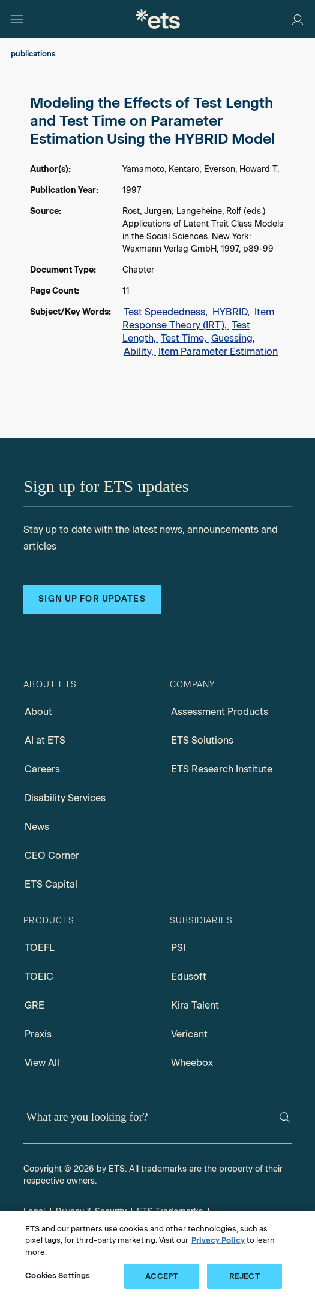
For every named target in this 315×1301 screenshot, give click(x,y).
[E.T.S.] (157, 19)
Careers (42, 769)
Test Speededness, (167, 312)
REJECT (244, 1276)
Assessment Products (219, 711)
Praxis (38, 1034)
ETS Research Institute (221, 769)
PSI (178, 947)
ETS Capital (51, 884)
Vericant (189, 1034)
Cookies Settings (57, 1275)
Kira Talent (195, 1005)
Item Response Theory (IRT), (198, 318)
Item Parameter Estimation (218, 351)
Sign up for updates (91, 599)
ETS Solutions (202, 740)
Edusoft (188, 976)
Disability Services (65, 798)
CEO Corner (52, 855)
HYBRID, (232, 312)
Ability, (140, 351)
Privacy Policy (218, 1240)
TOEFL (40, 947)
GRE (34, 1005)
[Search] (285, 1117)
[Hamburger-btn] (17, 19)
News (37, 826)
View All (42, 1062)
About (38, 711)
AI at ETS (45, 740)
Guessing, (233, 338)
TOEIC (39, 976)
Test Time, (185, 338)
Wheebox (192, 1062)
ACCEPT (161, 1276)
